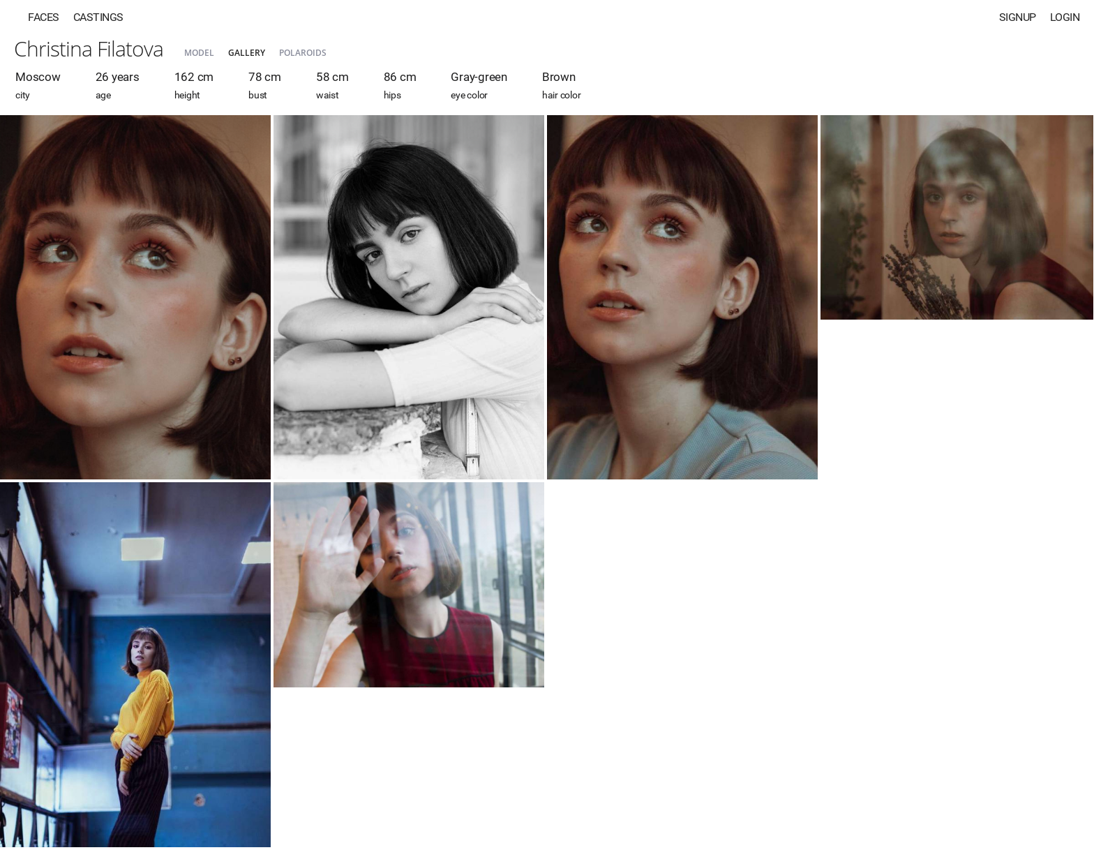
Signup (1017, 17)
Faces (43, 17)
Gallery (246, 53)
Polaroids (303, 53)
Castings (98, 17)
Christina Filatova (88, 48)
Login (1065, 17)
